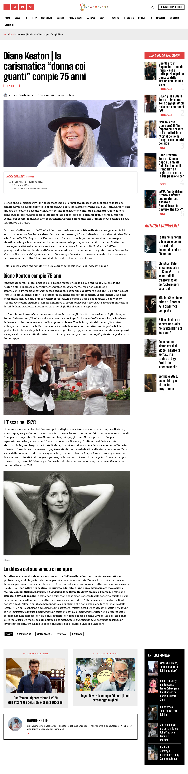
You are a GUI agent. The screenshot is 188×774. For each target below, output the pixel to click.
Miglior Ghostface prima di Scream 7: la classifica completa (170, 304)
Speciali (12, 34)
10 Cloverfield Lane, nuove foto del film (168, 710)
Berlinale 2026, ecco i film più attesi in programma (168, 382)
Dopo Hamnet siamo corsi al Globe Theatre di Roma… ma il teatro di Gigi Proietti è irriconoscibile (169, 354)
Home (5, 34)
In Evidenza (165, 89)
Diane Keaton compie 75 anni (27, 181)
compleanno (24, 634)
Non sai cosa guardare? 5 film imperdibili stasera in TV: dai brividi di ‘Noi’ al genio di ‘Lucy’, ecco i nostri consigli (171, 132)
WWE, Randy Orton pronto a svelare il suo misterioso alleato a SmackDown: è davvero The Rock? (171, 200)
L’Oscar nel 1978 (20, 185)
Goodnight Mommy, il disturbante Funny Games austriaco (169, 752)
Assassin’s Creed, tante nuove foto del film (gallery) (169, 666)
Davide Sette (26, 95)
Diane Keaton (44, 634)
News (162, 148)
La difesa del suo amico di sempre (29, 188)
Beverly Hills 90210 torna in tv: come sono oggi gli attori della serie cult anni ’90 (171, 103)
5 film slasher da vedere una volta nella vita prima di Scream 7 (170, 326)
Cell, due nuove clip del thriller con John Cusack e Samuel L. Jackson (169, 732)
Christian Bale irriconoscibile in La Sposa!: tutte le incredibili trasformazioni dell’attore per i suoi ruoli (169, 276)
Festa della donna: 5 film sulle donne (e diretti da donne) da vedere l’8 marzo (170, 245)
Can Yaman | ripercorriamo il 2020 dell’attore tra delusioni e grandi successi (35, 700)
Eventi (163, 184)
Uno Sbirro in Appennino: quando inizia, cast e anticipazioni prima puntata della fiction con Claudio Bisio (171, 73)
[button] (152, 7)
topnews (77, 634)
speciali (62, 634)
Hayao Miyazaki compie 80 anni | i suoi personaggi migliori (105, 698)
